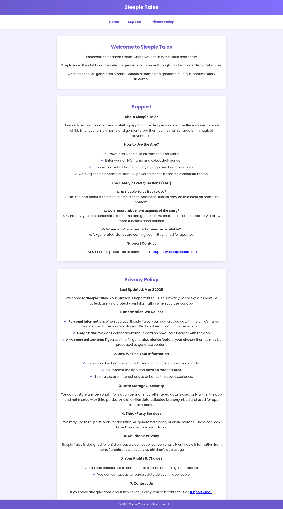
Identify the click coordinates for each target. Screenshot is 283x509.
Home (114, 22)
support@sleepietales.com (175, 251)
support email (201, 492)
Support (135, 22)
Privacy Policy (162, 22)
